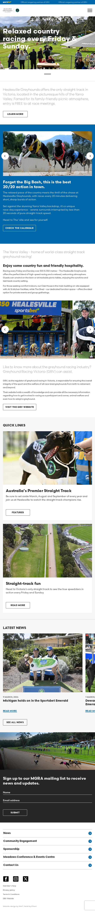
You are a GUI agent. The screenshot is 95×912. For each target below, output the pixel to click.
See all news (15, 722)
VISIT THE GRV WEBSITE (19, 407)
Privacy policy (9, 890)
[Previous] (5, 156)
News (47, 833)
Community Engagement (47, 841)
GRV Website (8, 898)
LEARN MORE (15, 114)
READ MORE (18, 605)
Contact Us (47, 865)
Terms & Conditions (11, 894)
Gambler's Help (9, 886)
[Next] (90, 156)
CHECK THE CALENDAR (19, 228)
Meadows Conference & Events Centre (47, 857)
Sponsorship (47, 849)
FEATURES (18, 513)
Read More (10, 711)
